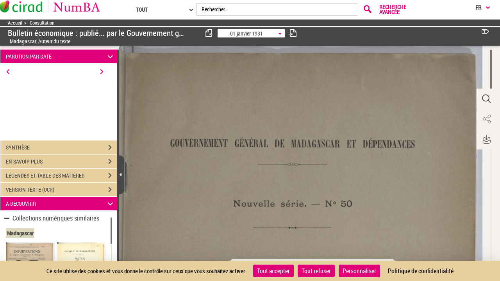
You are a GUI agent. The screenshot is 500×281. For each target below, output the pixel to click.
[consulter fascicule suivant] (293, 33)
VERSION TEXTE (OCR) (61, 189)
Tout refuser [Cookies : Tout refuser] (316, 271)
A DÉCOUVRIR (61, 203)
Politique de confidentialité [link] (421, 271)
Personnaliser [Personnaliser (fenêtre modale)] (359, 271)
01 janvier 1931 (246, 33)
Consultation (42, 23)
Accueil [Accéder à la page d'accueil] (15, 23)
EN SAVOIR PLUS (61, 161)
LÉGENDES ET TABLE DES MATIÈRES (61, 175)
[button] (486, 99)
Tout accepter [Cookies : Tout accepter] (273, 271)
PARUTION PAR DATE (61, 56)
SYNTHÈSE (61, 147)
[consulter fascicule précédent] (209, 33)
